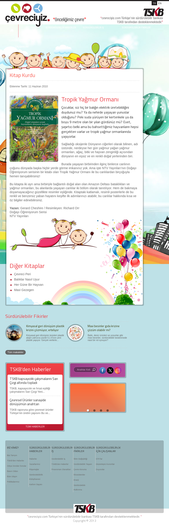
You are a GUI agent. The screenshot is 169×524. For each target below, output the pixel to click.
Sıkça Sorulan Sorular (16, 466)
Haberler (33, 459)
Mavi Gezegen (23, 290)
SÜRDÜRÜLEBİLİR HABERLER (61, 27)
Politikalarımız (13, 482)
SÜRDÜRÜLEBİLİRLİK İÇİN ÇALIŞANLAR (106, 449)
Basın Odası (12, 471)
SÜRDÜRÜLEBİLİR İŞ (93, 27)
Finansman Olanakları (61, 469)
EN (160, 3)
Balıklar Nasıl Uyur (26, 279)
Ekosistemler (79, 475)
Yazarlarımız (34, 464)
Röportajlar (34, 469)
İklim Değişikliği (80, 459)
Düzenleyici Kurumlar (105, 464)
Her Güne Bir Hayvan (28, 284)
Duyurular (100, 469)
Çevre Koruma (80, 469)
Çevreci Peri (22, 274)
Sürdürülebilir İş (58, 459)
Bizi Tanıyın (12, 455)
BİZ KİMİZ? (12, 447)
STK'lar (99, 459)
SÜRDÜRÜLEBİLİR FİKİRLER (136, 27)
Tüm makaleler (15, 352)
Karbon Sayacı (35, 484)
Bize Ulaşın (12, 476)
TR (154, 3)
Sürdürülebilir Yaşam (83, 464)
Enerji (76, 480)
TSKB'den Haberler (15, 461)
